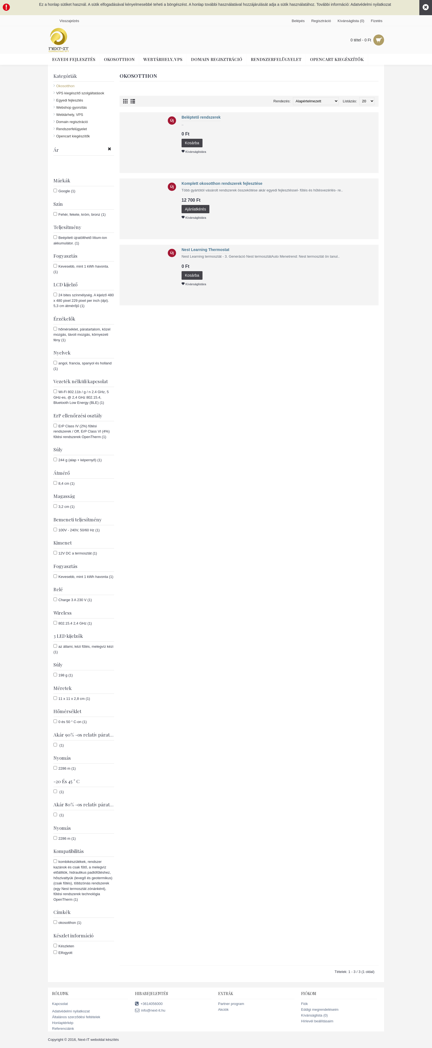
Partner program (231, 1004)
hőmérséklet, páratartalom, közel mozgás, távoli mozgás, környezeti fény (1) (81, 334)
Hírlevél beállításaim (317, 1021)
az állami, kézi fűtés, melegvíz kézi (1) (83, 649)
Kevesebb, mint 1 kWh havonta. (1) (81, 269)
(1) (58, 745)
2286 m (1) (64, 768)
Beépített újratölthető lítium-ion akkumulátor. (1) (80, 240)
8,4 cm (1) (64, 483)
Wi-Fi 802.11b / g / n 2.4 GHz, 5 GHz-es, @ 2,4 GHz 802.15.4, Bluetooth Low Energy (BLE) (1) (81, 397)
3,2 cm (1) (64, 506)
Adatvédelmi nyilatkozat (71, 1011)
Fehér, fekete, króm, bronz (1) (79, 214)
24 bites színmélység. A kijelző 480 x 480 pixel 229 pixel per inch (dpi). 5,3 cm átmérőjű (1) (83, 300)
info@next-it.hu (150, 1010)
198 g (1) (63, 675)
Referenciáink (63, 1028)
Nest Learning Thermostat (205, 249)
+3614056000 (149, 1004)
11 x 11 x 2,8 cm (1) (71, 698)
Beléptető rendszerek (201, 117)
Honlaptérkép (62, 1023)
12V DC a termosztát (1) (75, 553)
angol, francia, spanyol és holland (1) (82, 366)
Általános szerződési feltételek (76, 1017)
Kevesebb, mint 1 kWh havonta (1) (83, 576)
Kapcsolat (60, 1004)
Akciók (223, 1009)
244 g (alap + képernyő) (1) (77, 460)
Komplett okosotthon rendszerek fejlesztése (222, 183)
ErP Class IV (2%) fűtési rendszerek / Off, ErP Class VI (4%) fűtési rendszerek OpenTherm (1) (81, 431)
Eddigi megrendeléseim (320, 1009)
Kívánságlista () (314, 1015)
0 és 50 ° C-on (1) (70, 721)
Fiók (304, 1004)
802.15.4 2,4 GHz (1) (72, 623)
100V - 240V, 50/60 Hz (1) (76, 530)
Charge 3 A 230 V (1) (72, 600)
